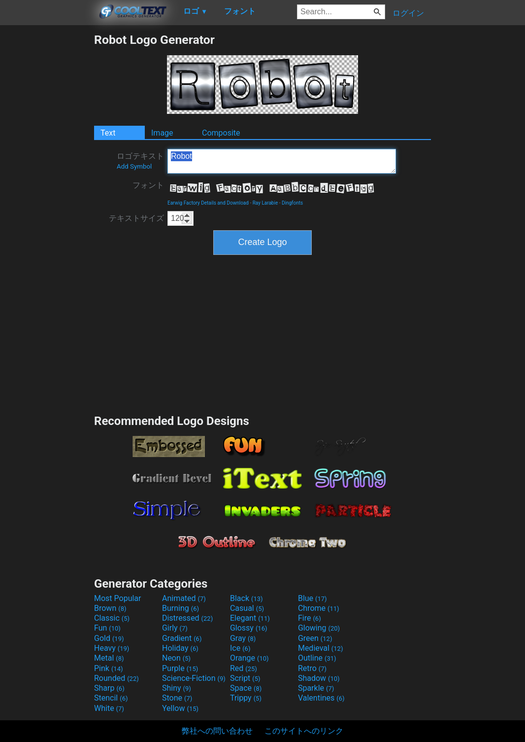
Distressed (187, 618)
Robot (281, 161)
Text (107, 133)
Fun (107, 628)
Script (245, 678)
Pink (108, 668)
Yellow (180, 708)
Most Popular (117, 598)
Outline (317, 658)
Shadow (319, 678)
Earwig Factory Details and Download (208, 203)
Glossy (248, 628)
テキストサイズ (136, 218)
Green (315, 638)
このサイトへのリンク (303, 731)
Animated (184, 598)
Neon (176, 658)
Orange (249, 658)
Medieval (320, 648)
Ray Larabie (265, 203)
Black (246, 598)
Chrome (318, 608)
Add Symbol (134, 166)
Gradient (181, 638)
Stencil (111, 698)
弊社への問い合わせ (217, 731)
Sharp (109, 688)
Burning (180, 608)
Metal (109, 658)
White (109, 708)
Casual (247, 608)
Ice (240, 648)
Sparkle (316, 688)
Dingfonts (292, 203)
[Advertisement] (46, 180)
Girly (175, 628)
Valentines (321, 698)
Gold (109, 638)
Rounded (116, 678)
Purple (180, 668)
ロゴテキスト (140, 160)
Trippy (246, 698)
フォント (148, 185)
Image (162, 133)
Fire (309, 618)
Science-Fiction (194, 678)
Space (246, 688)
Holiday (180, 648)
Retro (312, 668)
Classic (112, 618)
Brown (110, 608)
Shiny (176, 688)
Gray (243, 638)
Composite (221, 133)
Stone (177, 698)
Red (243, 668)
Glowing (319, 628)
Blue (312, 598)
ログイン (408, 13)
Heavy (111, 648)
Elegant (250, 618)
